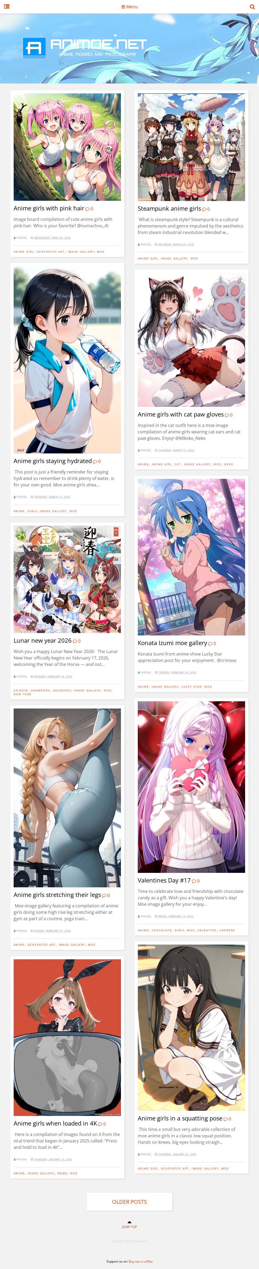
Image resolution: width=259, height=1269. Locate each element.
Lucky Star (191, 686)
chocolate (162, 930)
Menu (129, 7)
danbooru (40, 690)
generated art (51, 251)
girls (32, 511)
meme (62, 1173)
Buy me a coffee (141, 1261)
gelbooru (62, 690)
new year (22, 694)
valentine (207, 930)
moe (101, 251)
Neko (229, 464)
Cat (178, 464)
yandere (227, 930)
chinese (21, 690)
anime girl (24, 251)
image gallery (80, 251)
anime (19, 511)
